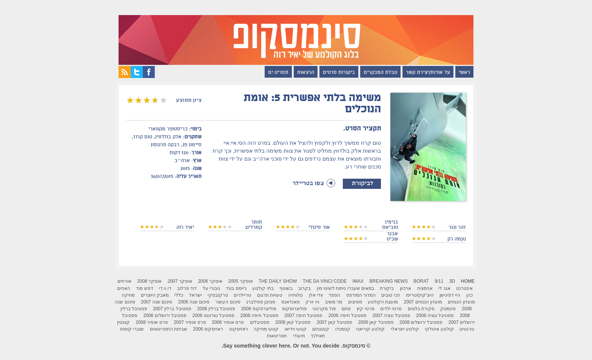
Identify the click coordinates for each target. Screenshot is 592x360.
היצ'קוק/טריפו (420, 295)
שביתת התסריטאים (168, 329)
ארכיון (405, 288)
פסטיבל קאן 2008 (293, 322)
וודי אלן (316, 295)
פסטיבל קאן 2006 (375, 322)
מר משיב (333, 302)
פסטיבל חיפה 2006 (347, 315)
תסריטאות (277, 336)
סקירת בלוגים (421, 308)
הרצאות (305, 72)
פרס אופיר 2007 (190, 322)
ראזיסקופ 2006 (208, 329)
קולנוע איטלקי (439, 329)
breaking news (389, 281)
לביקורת (361, 184)
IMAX (358, 281)
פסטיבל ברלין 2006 (216, 308)
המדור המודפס (361, 295)
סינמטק (448, 308)
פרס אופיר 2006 (228, 322)
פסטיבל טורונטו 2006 (213, 315)
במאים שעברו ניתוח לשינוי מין (345, 288)
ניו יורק (312, 302)
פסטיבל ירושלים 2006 (165, 315)
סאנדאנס (290, 302)
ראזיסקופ (238, 329)
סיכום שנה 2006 (194, 302)
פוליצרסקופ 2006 (258, 308)
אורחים (124, 281)
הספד (334, 295)
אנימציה (425, 288)
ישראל (195, 295)
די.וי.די (165, 288)
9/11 (439, 281)
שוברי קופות (132, 329)
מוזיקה (128, 295)
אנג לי (444, 288)
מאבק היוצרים (155, 295)
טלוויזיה (295, 295)
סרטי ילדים (391, 308)
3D (452, 281)
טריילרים (242, 295)
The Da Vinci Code (325, 281)
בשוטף (286, 288)
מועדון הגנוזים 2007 (423, 302)
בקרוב (304, 288)
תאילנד (318, 336)
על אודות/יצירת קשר (428, 72)
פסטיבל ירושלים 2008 (420, 322)
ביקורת (387, 288)
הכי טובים (390, 295)
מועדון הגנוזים (461, 302)
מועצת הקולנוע (383, 302)
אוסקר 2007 (180, 281)
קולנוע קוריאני (370, 329)
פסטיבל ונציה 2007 (391, 315)
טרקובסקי (218, 295)
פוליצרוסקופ (294, 308)
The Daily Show (278, 281)
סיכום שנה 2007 (156, 302)
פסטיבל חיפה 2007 (303, 315)
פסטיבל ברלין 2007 (172, 308)
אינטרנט (464, 288)
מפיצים (355, 302)
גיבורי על (211, 288)
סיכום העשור (227, 302)
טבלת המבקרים (380, 72)
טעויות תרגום (269, 295)
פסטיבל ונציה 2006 (435, 315)
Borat (421, 281)
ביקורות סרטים (339, 72)
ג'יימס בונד (236, 288)
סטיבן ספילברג (260, 302)
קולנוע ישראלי (405, 329)
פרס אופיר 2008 (152, 322)
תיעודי (299, 336)
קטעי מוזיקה (266, 329)
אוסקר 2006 (210, 281)
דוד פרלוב (187, 288)
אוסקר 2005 (240, 281)
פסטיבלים (260, 322)
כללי (178, 295)
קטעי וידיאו (296, 329)
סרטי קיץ (365, 308)
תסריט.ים (278, 72)
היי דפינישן (449, 295)
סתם (346, 308)
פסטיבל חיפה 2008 (259, 315)
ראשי (464, 72)
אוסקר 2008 (149, 281)
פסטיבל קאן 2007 (334, 322)
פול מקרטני (324, 308)
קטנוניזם (320, 329)
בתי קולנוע (262, 288)
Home (468, 281)
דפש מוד (144, 288)
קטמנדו (342, 329)
